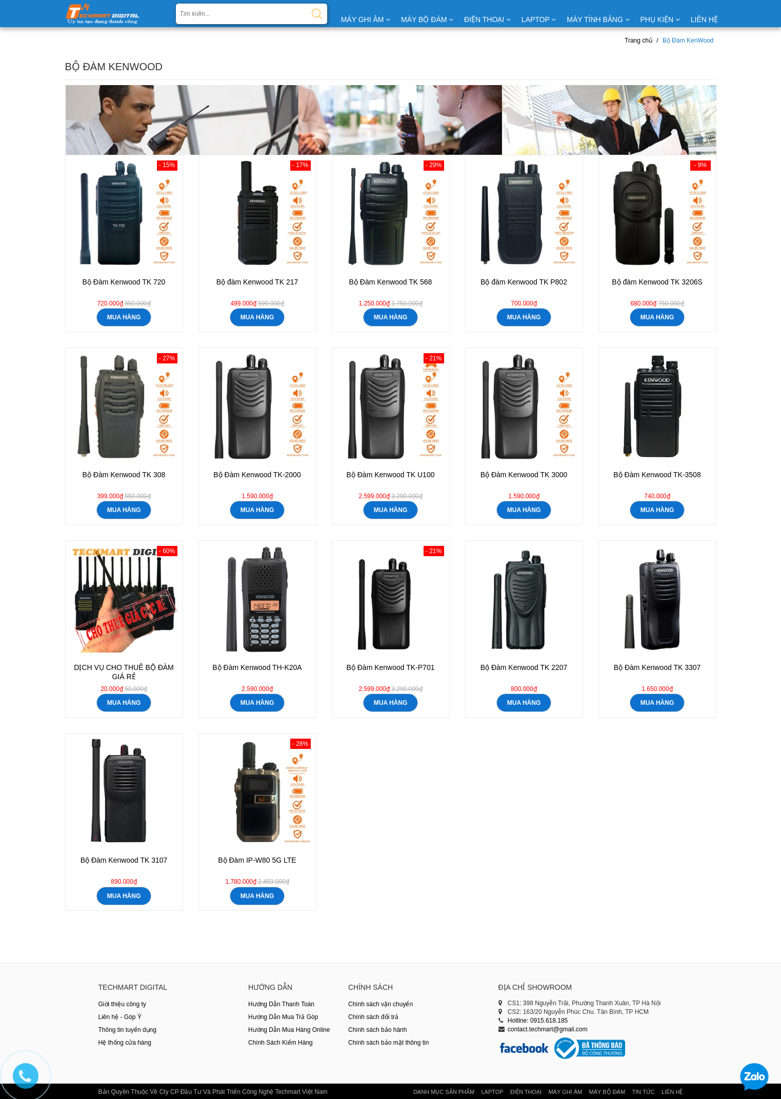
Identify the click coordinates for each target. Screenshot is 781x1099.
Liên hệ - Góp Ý (120, 1017)
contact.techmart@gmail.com (548, 1029)
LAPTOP (539, 19)
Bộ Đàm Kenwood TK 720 (124, 282)
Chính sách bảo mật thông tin (388, 1042)
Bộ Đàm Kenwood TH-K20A (257, 667)
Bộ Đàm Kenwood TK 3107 (124, 860)
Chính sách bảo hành (377, 1029)
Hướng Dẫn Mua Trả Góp (283, 1017)
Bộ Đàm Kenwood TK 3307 (657, 667)
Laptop (492, 1092)
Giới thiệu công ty (122, 1004)
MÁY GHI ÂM (366, 19)
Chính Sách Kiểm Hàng (280, 1042)
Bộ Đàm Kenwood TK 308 (124, 475)
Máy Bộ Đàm (607, 1092)
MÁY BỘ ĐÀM (427, 19)
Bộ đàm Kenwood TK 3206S (657, 282)
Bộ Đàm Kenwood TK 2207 (524, 667)
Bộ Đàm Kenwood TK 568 (390, 282)
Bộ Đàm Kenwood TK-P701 (391, 667)
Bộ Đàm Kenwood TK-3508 (656, 475)
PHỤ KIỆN (660, 19)
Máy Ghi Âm (565, 1092)
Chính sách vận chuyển (380, 1004)
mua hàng (124, 317)
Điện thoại (526, 1092)
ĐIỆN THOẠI (487, 19)
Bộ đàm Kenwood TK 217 (257, 282)
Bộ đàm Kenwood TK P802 (523, 282)
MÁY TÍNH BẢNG (598, 19)
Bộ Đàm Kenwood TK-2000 (257, 475)
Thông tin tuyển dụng (127, 1029)
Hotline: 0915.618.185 (538, 1020)
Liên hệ (672, 1092)
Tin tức (643, 1092)
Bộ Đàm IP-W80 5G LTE (257, 860)
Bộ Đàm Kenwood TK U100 (391, 475)
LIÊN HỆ (704, 19)
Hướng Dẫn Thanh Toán (281, 1004)
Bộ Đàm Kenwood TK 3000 (524, 475)
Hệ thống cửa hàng (124, 1042)
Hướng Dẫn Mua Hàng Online (289, 1029)
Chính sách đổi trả (373, 1017)
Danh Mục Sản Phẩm (443, 1092)
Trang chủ (638, 40)
